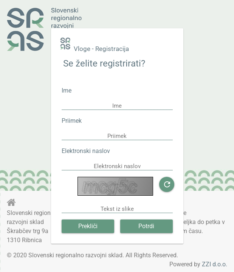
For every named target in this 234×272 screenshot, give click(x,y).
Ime (66, 90)
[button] (166, 184)
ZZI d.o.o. (214, 264)
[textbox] (117, 106)
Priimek (72, 120)
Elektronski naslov (86, 151)
